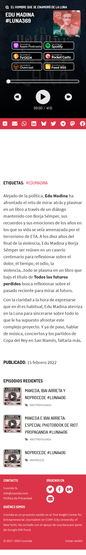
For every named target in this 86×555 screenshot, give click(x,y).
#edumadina (37, 182)
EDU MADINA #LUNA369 (19, 17)
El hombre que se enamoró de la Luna (39, 7)
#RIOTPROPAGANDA (40, 405)
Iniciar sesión (74, 541)
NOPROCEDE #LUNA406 (45, 452)
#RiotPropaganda (40, 439)
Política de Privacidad (17, 498)
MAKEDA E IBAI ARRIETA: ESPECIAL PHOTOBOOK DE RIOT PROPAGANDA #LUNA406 (51, 425)
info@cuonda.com (15, 493)
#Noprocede (37, 460)
